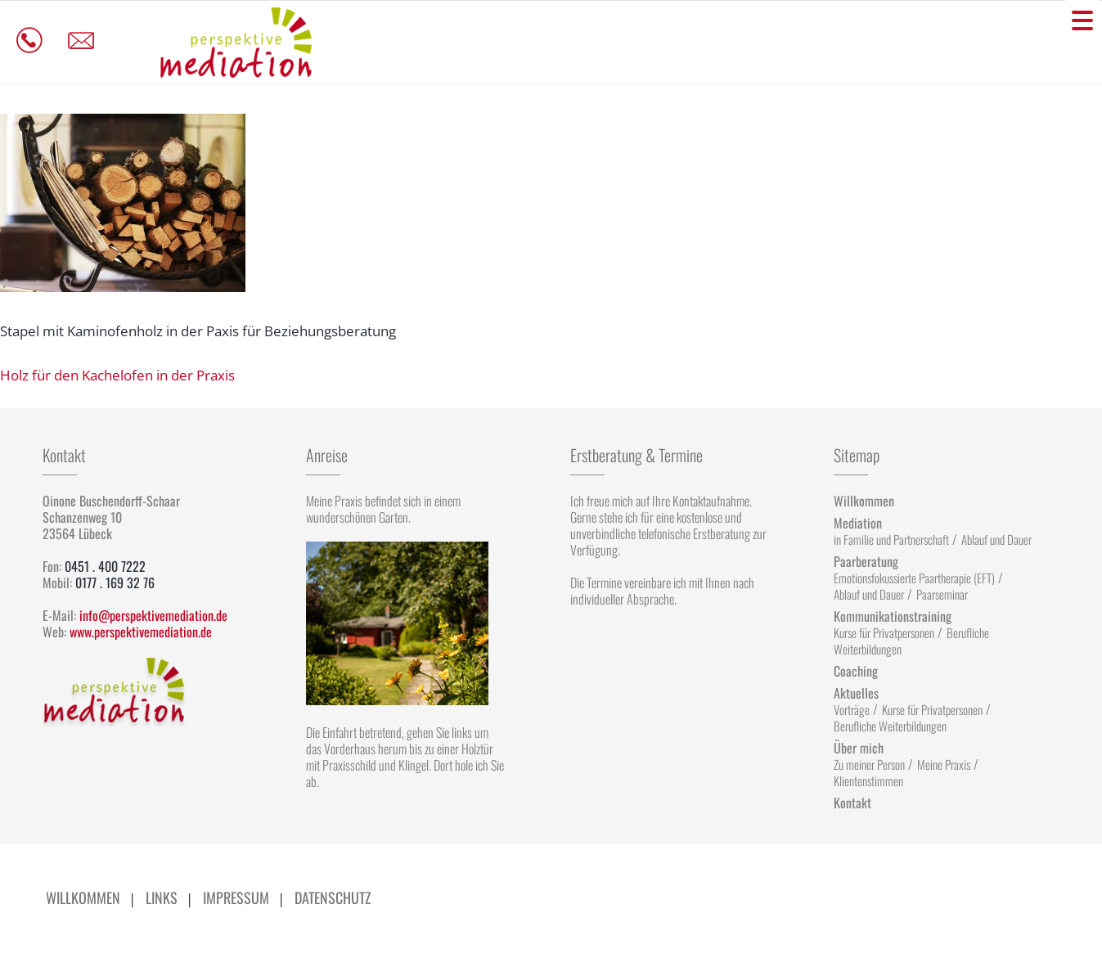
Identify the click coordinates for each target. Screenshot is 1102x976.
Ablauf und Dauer (996, 539)
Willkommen (864, 500)
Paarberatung (866, 561)
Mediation (858, 523)
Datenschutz (333, 897)
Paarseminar (942, 594)
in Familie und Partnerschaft (891, 539)
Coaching (856, 671)
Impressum (236, 897)
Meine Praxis (943, 764)
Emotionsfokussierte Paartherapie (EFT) (914, 578)
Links (162, 897)
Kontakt (852, 802)
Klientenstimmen (868, 780)
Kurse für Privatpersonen (884, 632)
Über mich (859, 748)
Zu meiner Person (869, 764)
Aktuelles (856, 693)
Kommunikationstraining (892, 616)
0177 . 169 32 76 (115, 582)
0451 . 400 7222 (105, 566)
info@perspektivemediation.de (153, 615)
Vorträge (852, 709)
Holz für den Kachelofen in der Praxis (117, 375)
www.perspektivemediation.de (141, 631)
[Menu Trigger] (1082, 19)
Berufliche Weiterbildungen (890, 726)
